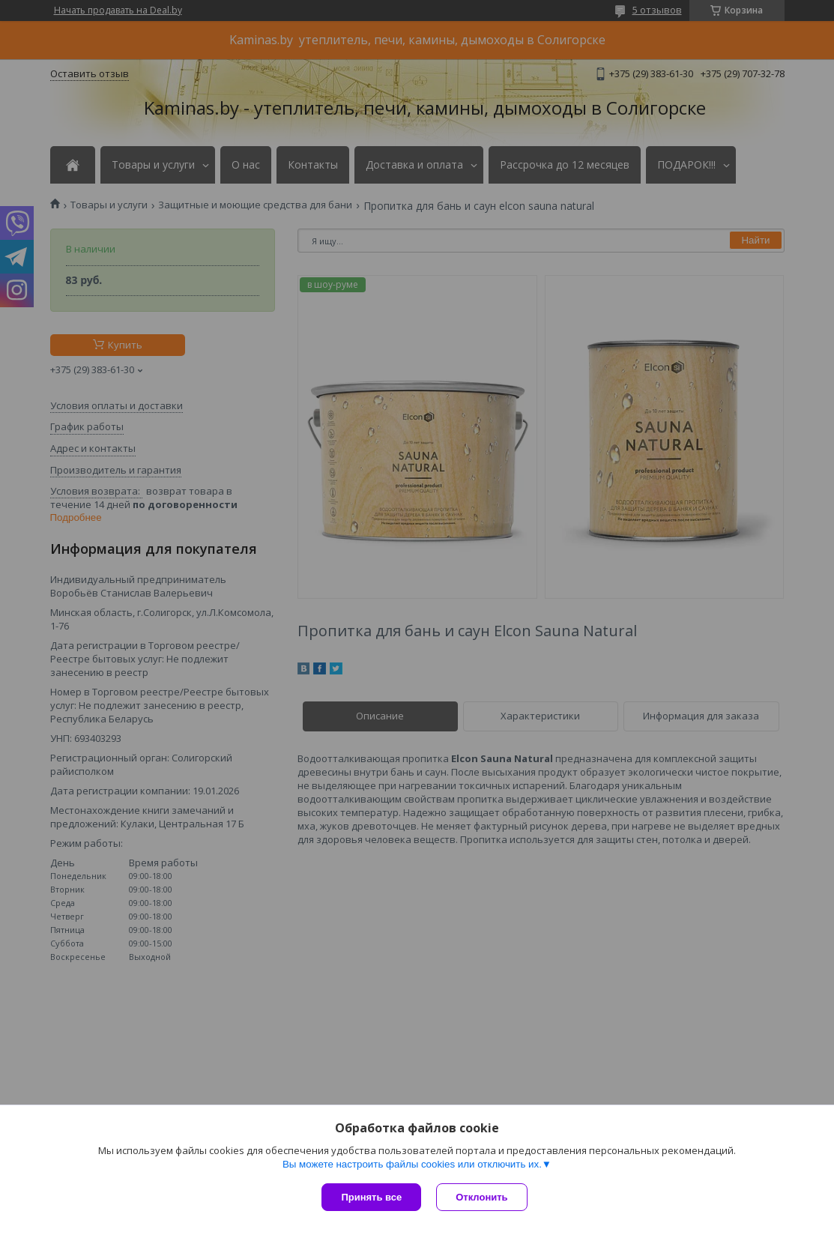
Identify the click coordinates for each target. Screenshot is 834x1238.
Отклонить (481, 1197)
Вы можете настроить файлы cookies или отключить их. (412, 1164)
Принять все (371, 1197)
